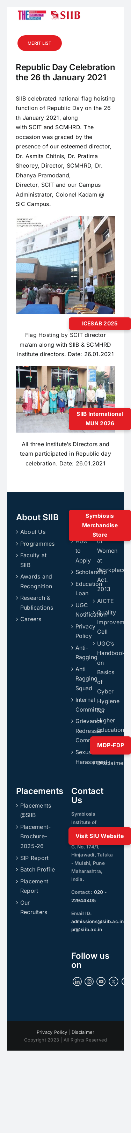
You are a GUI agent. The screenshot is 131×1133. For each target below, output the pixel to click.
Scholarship (82, 571)
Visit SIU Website (99, 835)
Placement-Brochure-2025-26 (35, 836)
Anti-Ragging (82, 652)
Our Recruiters (33, 907)
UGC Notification (82, 610)
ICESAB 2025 (100, 323)
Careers (31, 619)
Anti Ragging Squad (82, 678)
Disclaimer (104, 762)
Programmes (37, 543)
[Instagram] (89, 981)
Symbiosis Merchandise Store (100, 525)
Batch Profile (37, 869)
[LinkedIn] (77, 981)
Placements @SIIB (35, 810)
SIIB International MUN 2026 (100, 419)
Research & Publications (36, 602)
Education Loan (82, 588)
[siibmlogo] (65, 13)
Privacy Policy (82, 631)
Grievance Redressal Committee (82, 731)
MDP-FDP (110, 745)
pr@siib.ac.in (86, 929)
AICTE (104, 600)
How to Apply (82, 551)
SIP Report (34, 857)
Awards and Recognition (36, 581)
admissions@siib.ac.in (97, 921)
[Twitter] (113, 981)
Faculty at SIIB (33, 560)
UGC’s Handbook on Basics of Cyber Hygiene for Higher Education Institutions (104, 691)
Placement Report (34, 886)
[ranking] (32, 9)
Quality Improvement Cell (104, 622)
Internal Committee (82, 704)
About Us (32, 531)
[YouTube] (100, 981)
